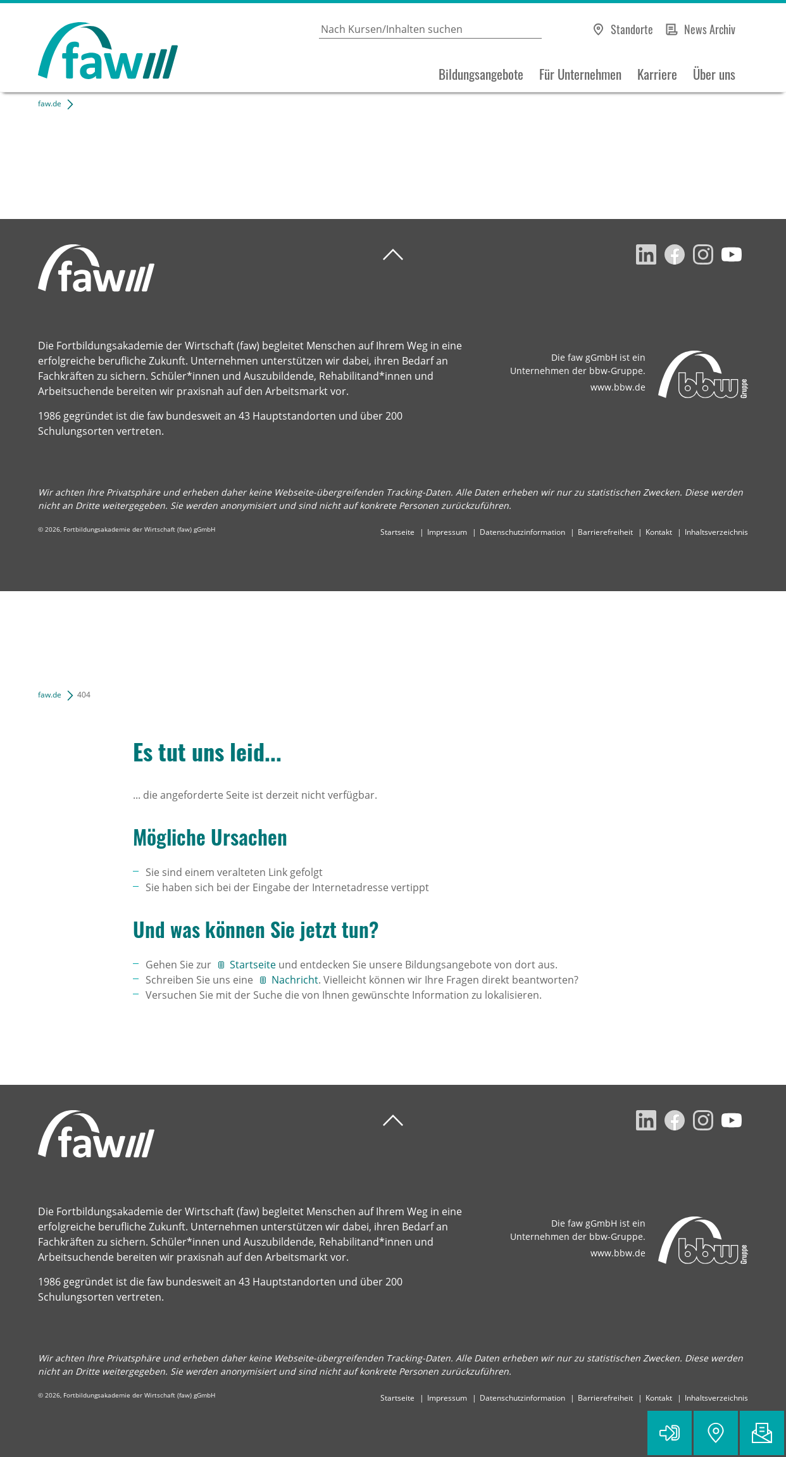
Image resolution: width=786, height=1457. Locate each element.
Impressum (447, 532)
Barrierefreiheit (605, 532)
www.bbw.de (618, 387)
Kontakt (659, 532)
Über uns (714, 74)
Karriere (657, 74)
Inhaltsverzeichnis (716, 532)
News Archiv (709, 29)
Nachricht (294, 980)
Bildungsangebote (481, 74)
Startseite (397, 532)
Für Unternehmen (580, 74)
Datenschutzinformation (522, 532)
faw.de (49, 103)
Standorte (632, 29)
